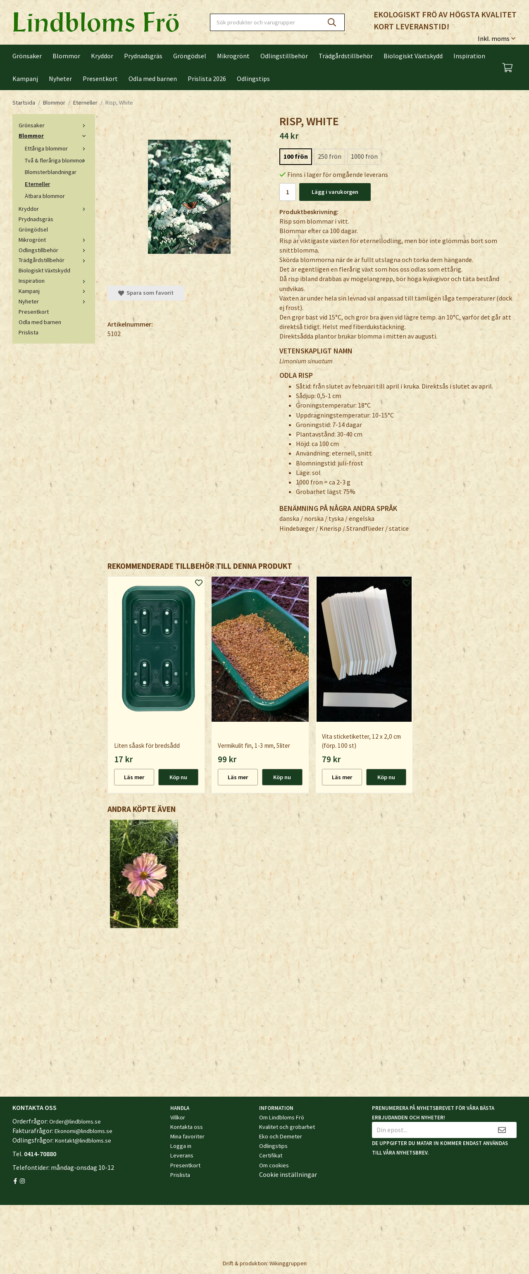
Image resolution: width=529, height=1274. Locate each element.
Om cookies (274, 1165)
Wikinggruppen (288, 1263)
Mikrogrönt (233, 56)
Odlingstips (253, 78)
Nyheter (60, 78)
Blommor (66, 56)
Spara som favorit (146, 292)
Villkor (177, 1117)
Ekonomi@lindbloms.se (83, 1131)
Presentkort (100, 78)
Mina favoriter (187, 1136)
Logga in (180, 1146)
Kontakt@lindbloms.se (83, 1140)
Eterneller (37, 184)
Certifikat (270, 1155)
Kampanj (25, 78)
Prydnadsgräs (143, 56)
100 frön (296, 156)
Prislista (28, 332)
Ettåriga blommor (57, 148)
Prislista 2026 (207, 78)
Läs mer (134, 777)
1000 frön (364, 156)
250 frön (329, 156)
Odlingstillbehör (284, 56)
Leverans (181, 1155)
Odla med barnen (153, 78)
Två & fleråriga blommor (57, 160)
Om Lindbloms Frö (281, 1117)
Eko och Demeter (280, 1136)
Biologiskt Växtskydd (413, 56)
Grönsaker (27, 56)
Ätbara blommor (45, 196)
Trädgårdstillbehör (346, 56)
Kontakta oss (186, 1127)
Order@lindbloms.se (75, 1121)
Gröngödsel (189, 56)
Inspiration (469, 56)
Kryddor (102, 56)
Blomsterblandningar (50, 172)
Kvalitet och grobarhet (287, 1127)
